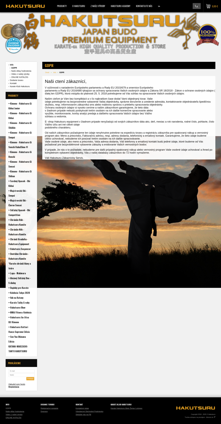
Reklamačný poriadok (49, 408)
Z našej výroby (98, 6)
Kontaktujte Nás (144, 6)
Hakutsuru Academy (120, 6)
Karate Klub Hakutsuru (20, 86)
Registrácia (13, 387)
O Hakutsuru (78, 6)
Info (12, 65)
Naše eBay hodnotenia (21, 71)
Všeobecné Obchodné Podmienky (89, 411)
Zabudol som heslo (16, 384)
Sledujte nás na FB (83, 414)
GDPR (14, 68)
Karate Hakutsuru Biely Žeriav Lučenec (126, 408)
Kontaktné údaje (82, 408)
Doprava (44, 411)
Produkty (62, 6)
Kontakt (13, 83)
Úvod (47, 72)
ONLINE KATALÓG (19, 77)
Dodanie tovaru (16, 80)
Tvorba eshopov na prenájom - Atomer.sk (200, 417)
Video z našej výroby (20, 74)
